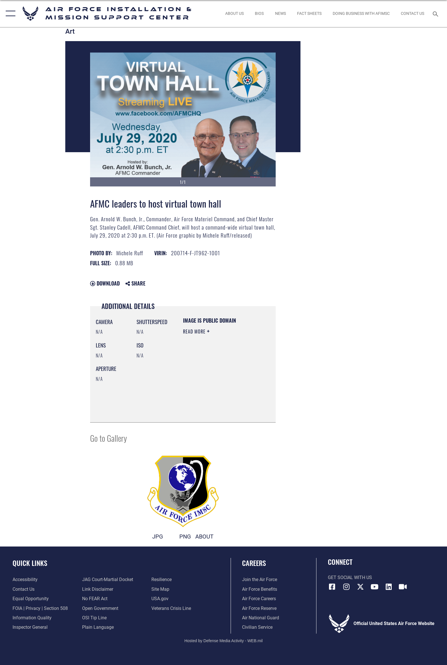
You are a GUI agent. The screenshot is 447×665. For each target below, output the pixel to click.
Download (105, 283)
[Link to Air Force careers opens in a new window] (259, 598)
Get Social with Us (350, 577)
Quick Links (30, 563)
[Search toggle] (436, 13)
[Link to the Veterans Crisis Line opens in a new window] (171, 608)
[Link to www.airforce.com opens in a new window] (259, 579)
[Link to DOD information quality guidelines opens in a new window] (32, 617)
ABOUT (204, 536)
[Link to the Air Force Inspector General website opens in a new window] (30, 627)
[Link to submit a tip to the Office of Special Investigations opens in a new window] (94, 617)
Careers (254, 563)
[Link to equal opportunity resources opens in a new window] (31, 598)
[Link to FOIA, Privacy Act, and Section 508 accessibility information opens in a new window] (40, 608)
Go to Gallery (108, 438)
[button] (9, 13)
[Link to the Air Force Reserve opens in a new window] (259, 608)
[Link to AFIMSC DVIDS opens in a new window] (403, 586)
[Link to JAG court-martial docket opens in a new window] (107, 579)
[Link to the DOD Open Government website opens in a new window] (100, 608)
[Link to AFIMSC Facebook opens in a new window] (332, 586)
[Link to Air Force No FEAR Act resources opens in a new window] (94, 598)
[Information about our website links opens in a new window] (97, 589)
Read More (195, 331)
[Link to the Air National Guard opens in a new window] (260, 617)
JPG (157, 536)
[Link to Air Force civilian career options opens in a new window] (257, 627)
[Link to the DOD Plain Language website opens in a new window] (98, 627)
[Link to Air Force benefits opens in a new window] (259, 589)
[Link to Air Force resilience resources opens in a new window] (161, 579)
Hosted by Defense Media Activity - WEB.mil (223, 640)
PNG (185, 536)
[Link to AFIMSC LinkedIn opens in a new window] (388, 586)
